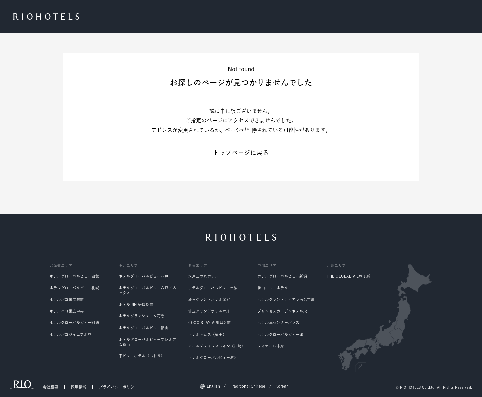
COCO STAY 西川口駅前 (209, 322)
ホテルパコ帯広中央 (67, 311)
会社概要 (50, 387)
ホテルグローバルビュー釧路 (74, 322)
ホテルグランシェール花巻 (142, 316)
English (213, 386)
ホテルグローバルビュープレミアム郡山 (147, 342)
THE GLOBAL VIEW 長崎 (349, 276)
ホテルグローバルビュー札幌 (74, 288)
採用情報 (78, 387)
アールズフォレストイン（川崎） (216, 346)
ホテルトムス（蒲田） (207, 334)
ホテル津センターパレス (278, 322)
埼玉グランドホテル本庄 (209, 311)
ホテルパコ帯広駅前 (67, 299)
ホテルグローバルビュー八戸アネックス (147, 290)
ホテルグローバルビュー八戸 (143, 276)
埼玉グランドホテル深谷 (209, 299)
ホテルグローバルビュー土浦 (213, 288)
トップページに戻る (241, 153)
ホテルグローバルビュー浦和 (213, 357)
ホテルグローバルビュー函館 (74, 276)
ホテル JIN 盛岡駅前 (136, 304)
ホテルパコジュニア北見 (70, 334)
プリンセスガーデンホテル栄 (282, 311)
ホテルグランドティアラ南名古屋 (286, 299)
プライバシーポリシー (118, 387)
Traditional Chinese (247, 386)
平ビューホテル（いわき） (142, 356)
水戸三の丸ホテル (203, 276)
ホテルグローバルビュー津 (280, 334)
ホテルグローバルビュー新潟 (282, 276)
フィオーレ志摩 (271, 346)
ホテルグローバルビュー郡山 (143, 328)
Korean (282, 386)
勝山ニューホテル (273, 288)
